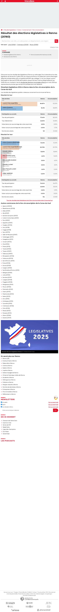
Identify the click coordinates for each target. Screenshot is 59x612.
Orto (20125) (6, 308)
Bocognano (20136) (8, 256)
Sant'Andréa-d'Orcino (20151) (11, 270)
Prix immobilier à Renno (10, 392)
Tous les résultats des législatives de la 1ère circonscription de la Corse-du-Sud (29, 200)
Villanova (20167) (7, 253)
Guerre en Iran (7, 423)
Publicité (30, 592)
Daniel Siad (6, 434)
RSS (47, 592)
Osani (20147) (6, 291)
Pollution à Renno (8, 382)
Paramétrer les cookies (23, 593)
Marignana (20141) (8, 284)
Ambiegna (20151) (8, 301)
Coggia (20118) (7, 230)
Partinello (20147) (8, 289)
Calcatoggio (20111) (8, 237)
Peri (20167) (6, 220)
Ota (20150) (6, 244)
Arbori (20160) (7, 315)
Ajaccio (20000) (7, 206)
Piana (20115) (6, 246)
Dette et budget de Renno (10, 373)
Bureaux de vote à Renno (10, 56)
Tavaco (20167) (7, 251)
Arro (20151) (6, 299)
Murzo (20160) (34, 44)
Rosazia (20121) (7, 313)
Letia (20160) (12, 44)
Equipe (16, 592)
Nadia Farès (6, 427)
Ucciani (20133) (7, 242)
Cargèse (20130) (7, 225)
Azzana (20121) (7, 318)
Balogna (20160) (7, 272)
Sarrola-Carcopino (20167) (10, 215)
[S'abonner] (29, 410)
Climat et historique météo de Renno (14, 375)
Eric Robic (6, 431)
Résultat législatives (10, 30)
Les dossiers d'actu (7, 407)
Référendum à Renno (9, 394)
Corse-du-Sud (27, 30)
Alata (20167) (6, 211)
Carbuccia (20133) (8, 258)
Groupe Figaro (48, 593)
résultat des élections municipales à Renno (33, 82)
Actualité (4, 402)
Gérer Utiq (32, 593)
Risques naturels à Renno (10, 384)
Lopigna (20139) (7, 280)
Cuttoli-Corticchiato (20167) (11, 218)
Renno (32, 54)
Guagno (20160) (7, 268)
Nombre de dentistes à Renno (12, 387)
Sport (3, 404)
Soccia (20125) (7, 265)
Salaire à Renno (7, 368)
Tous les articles (41, 592)
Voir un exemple (53, 402)
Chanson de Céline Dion (10, 420)
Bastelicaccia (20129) (9, 208)
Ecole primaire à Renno (10, 361)
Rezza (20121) (6, 310)
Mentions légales (40, 593)
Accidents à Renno (8, 377)
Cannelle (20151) (7, 303)
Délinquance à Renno (9, 380)
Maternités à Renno (8, 363)
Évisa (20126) (6, 263)
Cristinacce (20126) (22, 44)
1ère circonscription (38, 30)
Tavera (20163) (7, 249)
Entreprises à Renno (9, 389)
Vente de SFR (7, 425)
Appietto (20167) (7, 223)
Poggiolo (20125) (7, 282)
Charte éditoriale (23, 592)
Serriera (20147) (7, 277)
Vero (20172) (6, 232)
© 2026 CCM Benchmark (29, 595)
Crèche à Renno (7, 365)
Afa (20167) (6, 213)
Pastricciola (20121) (8, 294)
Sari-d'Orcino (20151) (8, 261)
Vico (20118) (6, 227)
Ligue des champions (9, 429)
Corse (19, 30)
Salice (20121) (6, 296)
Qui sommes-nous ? (8, 592)
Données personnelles (12, 593)
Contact (35, 592)
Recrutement (52, 592)
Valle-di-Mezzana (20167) (10, 234)
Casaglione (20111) (8, 239)
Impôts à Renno (7, 370)
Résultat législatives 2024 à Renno (12, 54)
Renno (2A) (6, 358)
